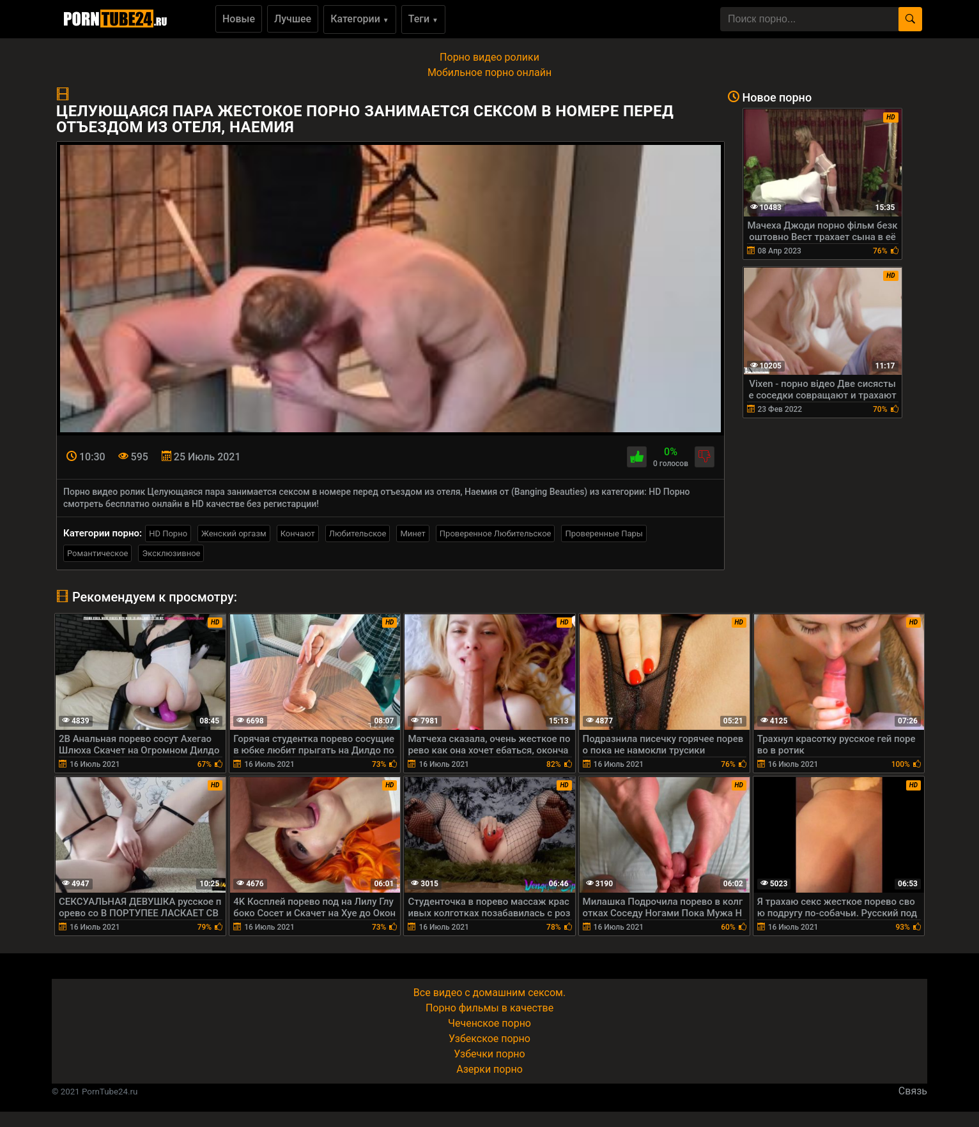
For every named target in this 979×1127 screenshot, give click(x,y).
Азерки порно (489, 1069)
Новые (238, 19)
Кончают (298, 533)
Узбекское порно (489, 1038)
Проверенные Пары (603, 533)
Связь (912, 1091)
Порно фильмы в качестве (489, 1008)
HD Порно (168, 533)
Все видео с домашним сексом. (489, 993)
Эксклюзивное (171, 553)
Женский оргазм (233, 533)
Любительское (358, 533)
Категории (359, 19)
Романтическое (97, 553)
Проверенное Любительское (495, 533)
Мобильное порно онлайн (489, 72)
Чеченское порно (489, 1023)
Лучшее (292, 19)
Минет (412, 533)
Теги (423, 19)
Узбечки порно (489, 1054)
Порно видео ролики (489, 57)
